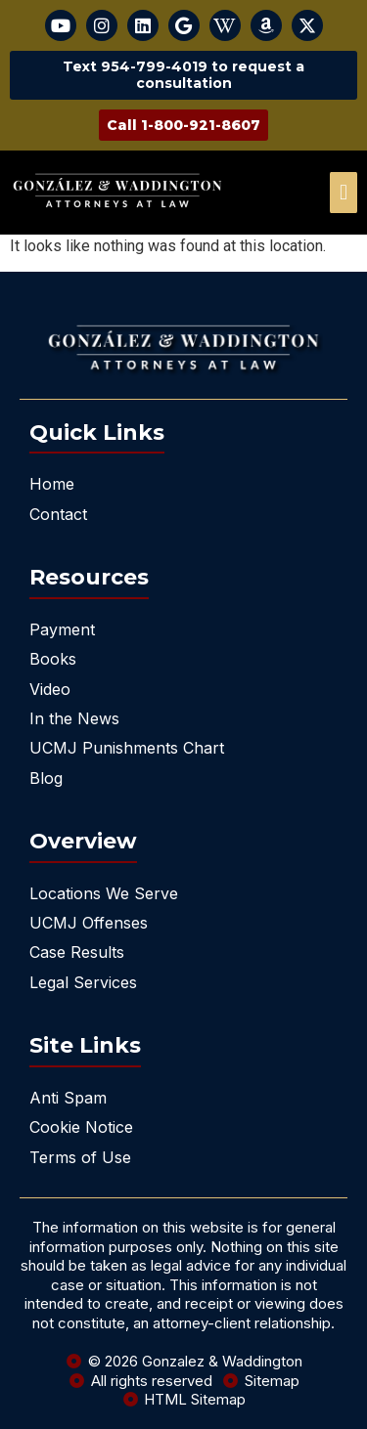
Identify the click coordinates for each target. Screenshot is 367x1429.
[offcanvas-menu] (343, 192)
